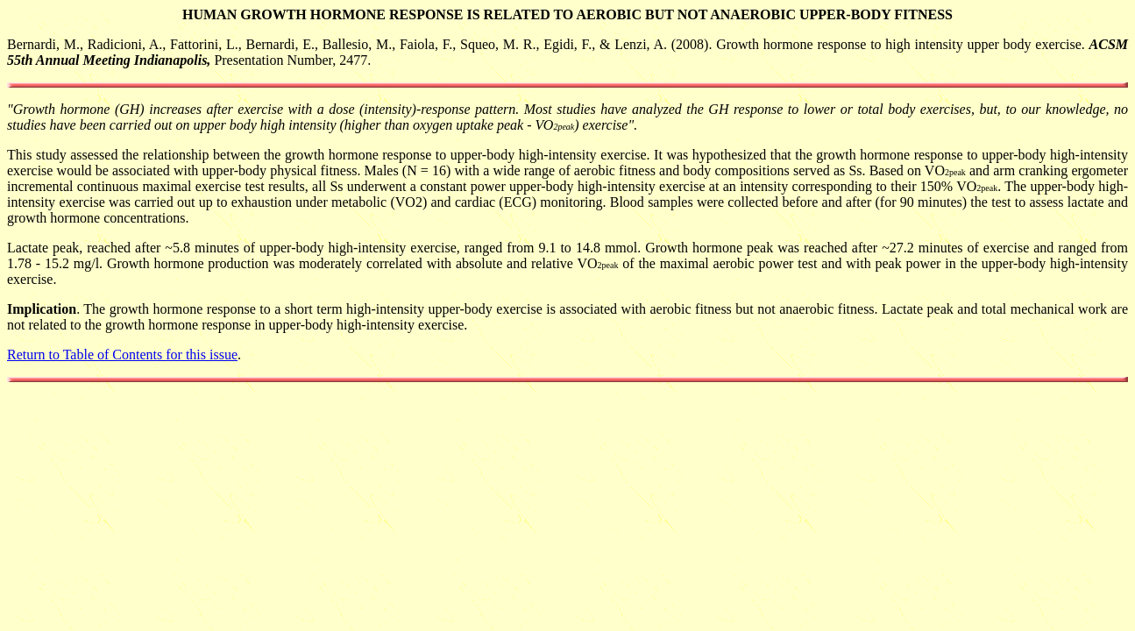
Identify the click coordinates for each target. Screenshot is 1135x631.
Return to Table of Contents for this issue (122, 354)
